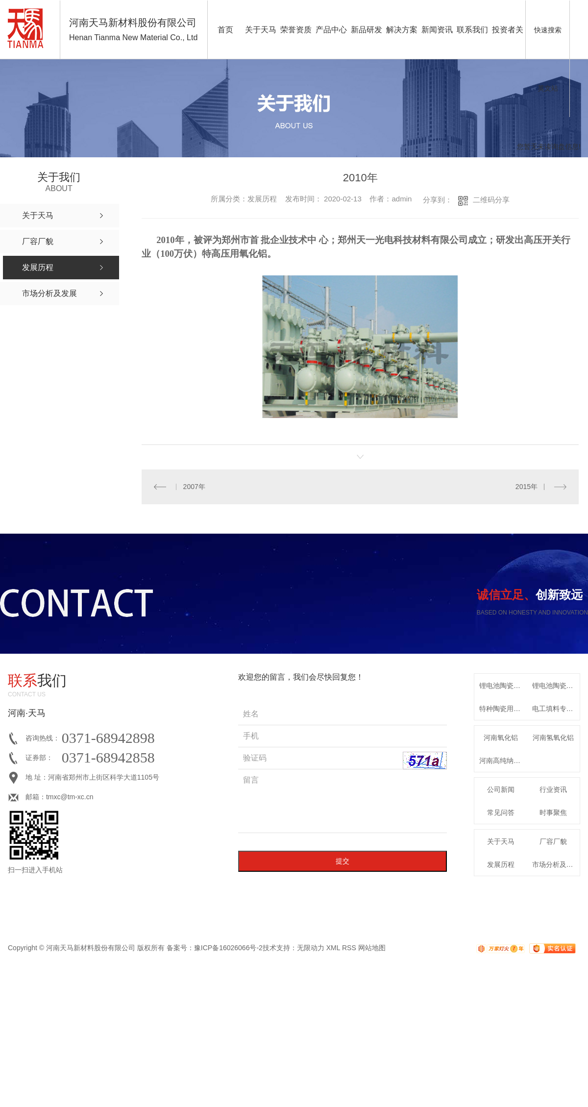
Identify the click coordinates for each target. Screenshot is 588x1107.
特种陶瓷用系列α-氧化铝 (503, 709)
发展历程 (500, 864)
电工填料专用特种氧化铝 (556, 709)
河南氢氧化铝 (553, 737)
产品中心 (331, 29)
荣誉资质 (296, 29)
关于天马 (260, 29)
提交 (342, 861)
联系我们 (472, 29)
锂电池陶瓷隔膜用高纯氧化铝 (503, 685)
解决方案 (401, 29)
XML (333, 948)
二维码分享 (491, 200)
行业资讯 (553, 789)
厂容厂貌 (553, 841)
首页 (225, 29)
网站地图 (372, 948)
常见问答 (500, 812)
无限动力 (310, 948)
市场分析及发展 (556, 864)
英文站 (548, 88)
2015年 (526, 487)
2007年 (194, 487)
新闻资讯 (437, 29)
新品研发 (366, 29)
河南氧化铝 (501, 737)
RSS (349, 948)
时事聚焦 (553, 812)
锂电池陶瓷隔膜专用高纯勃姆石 (556, 685)
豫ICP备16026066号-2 (228, 948)
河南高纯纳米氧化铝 (503, 760)
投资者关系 (507, 42)
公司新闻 (500, 789)
